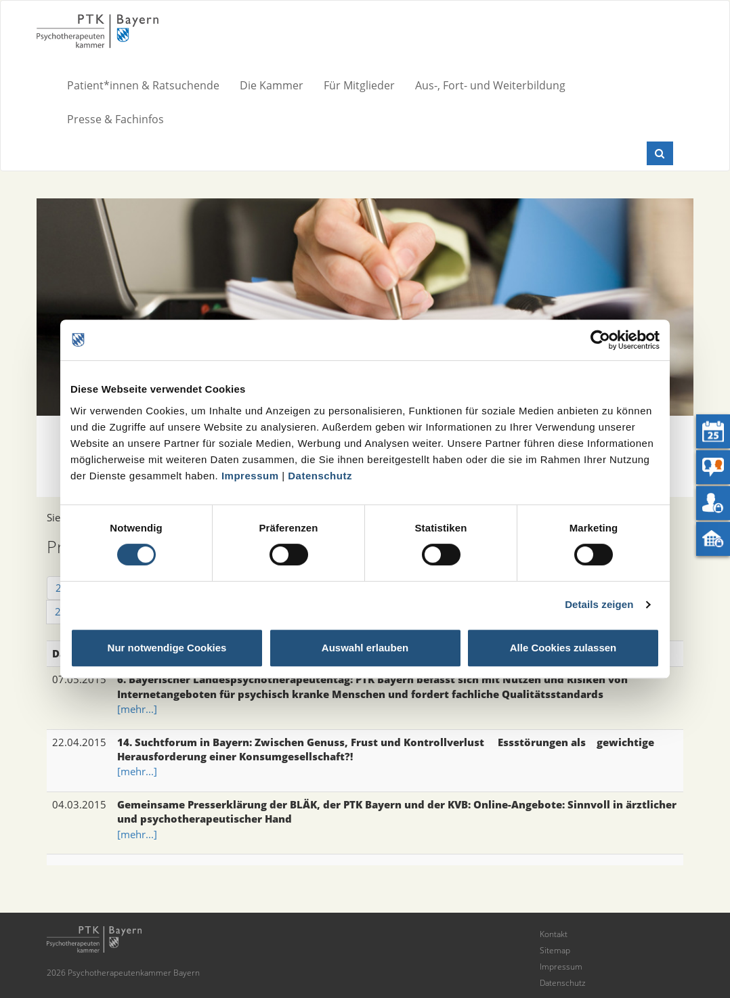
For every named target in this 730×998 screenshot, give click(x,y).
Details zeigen (599, 604)
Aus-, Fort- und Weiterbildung (490, 85)
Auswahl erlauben (365, 647)
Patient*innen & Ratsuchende (143, 85)
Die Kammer (271, 85)
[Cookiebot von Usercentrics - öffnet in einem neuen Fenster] (600, 340)
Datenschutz (320, 475)
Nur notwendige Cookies (167, 647)
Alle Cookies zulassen (563, 647)
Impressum (250, 475)
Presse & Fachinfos (115, 119)
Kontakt (553, 934)
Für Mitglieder (359, 85)
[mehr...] (137, 709)
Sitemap (555, 950)
